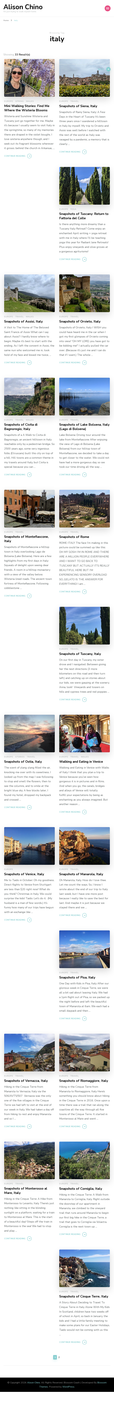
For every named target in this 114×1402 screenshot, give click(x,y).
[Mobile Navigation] (108, 8)
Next (99, 72)
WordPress (68, 1397)
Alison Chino (23, 7)
